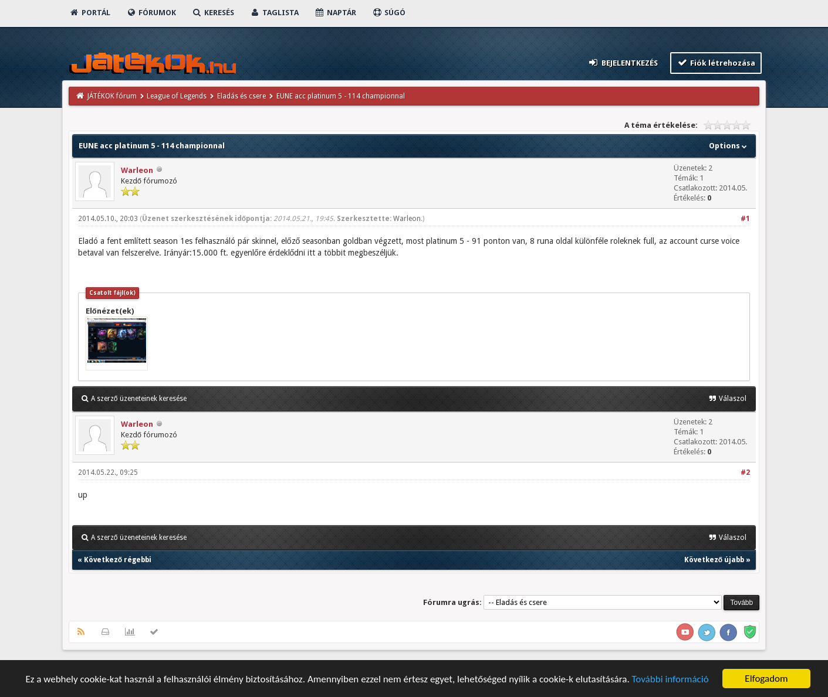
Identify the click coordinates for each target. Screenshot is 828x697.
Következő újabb (714, 560)
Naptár (335, 12)
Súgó (388, 12)
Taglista (274, 12)
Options (729, 145)
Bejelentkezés (622, 62)
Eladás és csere (241, 96)
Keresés (213, 12)
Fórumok (151, 12)
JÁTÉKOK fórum (112, 96)
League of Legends (177, 96)
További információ (670, 680)
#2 (745, 472)
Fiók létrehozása (716, 62)
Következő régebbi (117, 560)
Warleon (137, 170)
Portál (89, 12)
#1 (745, 219)
